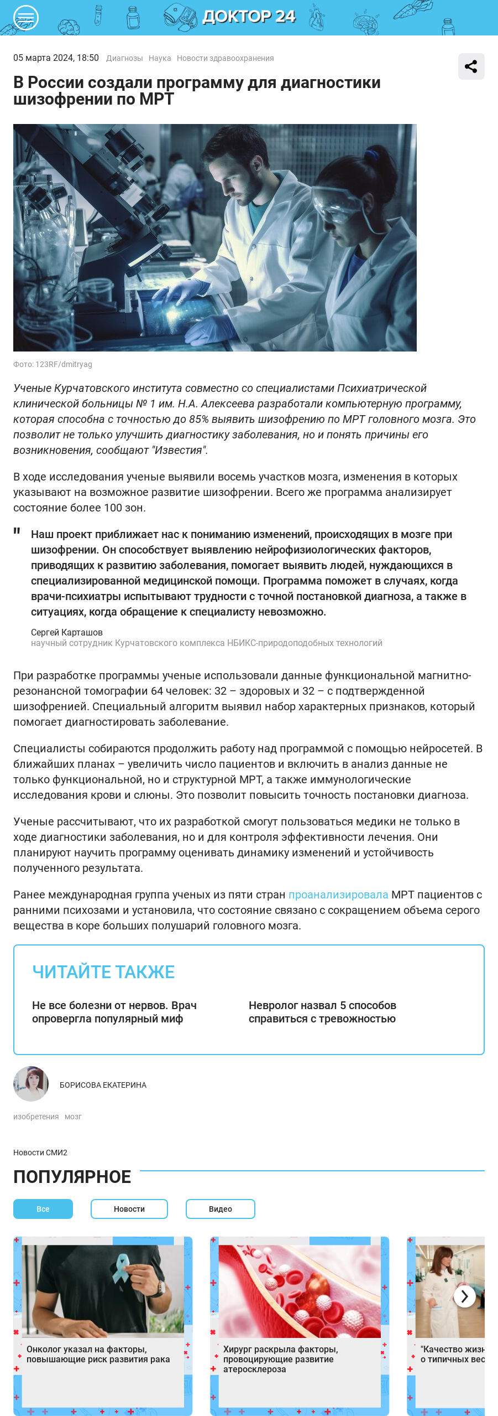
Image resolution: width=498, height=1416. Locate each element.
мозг (73, 1116)
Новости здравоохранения (225, 58)
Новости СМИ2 (40, 1152)
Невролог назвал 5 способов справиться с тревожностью (322, 1012)
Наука (160, 58)
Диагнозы (124, 58)
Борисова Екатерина (103, 1085)
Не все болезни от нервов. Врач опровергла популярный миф (114, 1012)
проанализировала (339, 894)
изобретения (36, 1116)
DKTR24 (249, 17)
